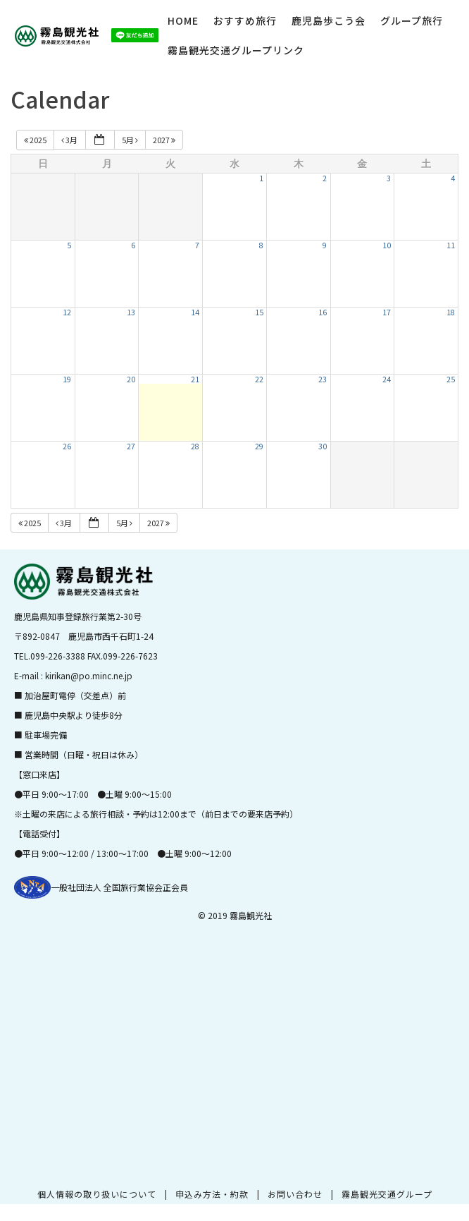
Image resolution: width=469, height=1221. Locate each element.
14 (195, 312)
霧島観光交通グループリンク (236, 50)
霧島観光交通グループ (387, 1194)
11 (450, 245)
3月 (70, 139)
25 (450, 379)
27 (131, 446)
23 (322, 379)
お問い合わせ (295, 1194)
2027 (165, 139)
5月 (130, 139)
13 (131, 312)
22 (259, 379)
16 (322, 312)
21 (195, 379)
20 (131, 379)
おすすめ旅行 (245, 20)
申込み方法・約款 (212, 1194)
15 (259, 312)
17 (386, 312)
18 (450, 312)
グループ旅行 (411, 20)
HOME (183, 20)
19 (67, 379)
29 (259, 446)
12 (67, 312)
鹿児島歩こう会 (328, 20)
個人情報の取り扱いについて (96, 1194)
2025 (36, 139)
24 (386, 379)
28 (195, 446)
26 (67, 446)
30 (322, 446)
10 (386, 245)
